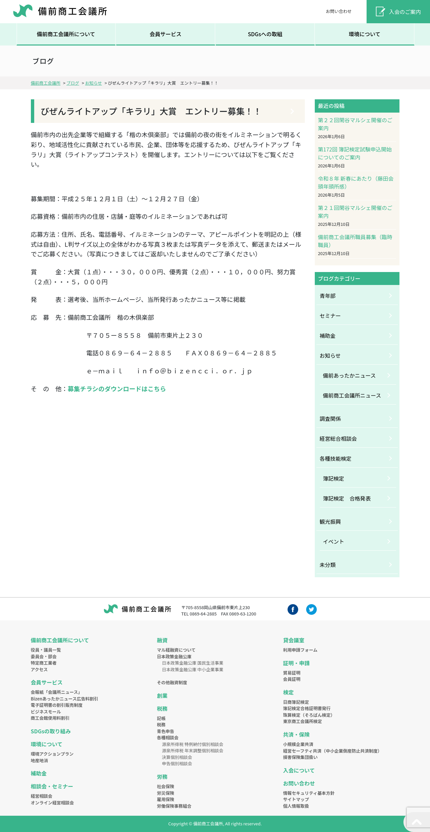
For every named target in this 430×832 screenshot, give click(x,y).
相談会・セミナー (52, 786)
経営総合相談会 (338, 438)
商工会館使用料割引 (50, 718)
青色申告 (165, 731)
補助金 (328, 335)
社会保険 (165, 786)
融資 (162, 640)
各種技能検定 (336, 458)
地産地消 (39, 760)
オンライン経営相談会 (52, 802)
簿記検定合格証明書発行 (307, 708)
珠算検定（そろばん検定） (309, 715)
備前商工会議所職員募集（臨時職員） (355, 241)
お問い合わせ (339, 11)
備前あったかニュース (349, 375)
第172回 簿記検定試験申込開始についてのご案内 (355, 153)
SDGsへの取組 (265, 34)
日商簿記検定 (296, 702)
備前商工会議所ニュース (352, 395)
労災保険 (165, 793)
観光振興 (330, 521)
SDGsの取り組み (51, 731)
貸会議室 (293, 640)
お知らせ (330, 355)
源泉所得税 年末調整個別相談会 (192, 750)
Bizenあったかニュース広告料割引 (64, 698)
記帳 (161, 718)
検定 (288, 692)
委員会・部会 (44, 656)
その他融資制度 (172, 682)
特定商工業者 (44, 663)
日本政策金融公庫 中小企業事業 (192, 669)
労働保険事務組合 (174, 806)
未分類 (328, 565)
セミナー (330, 316)
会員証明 (292, 679)
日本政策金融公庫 (174, 656)
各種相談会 (168, 737)
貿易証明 (292, 673)
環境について (365, 34)
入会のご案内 (405, 12)
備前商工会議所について (66, 34)
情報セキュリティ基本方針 (309, 793)
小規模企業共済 (298, 744)
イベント (333, 541)
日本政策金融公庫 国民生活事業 (192, 663)
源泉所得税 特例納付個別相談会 (192, 744)
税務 (162, 708)
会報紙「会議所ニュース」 (56, 692)
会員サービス (165, 34)
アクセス (39, 669)
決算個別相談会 (177, 757)
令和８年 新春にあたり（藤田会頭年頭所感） (356, 182)
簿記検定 (333, 478)
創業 (162, 695)
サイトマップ (296, 799)
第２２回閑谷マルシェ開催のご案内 (355, 124)
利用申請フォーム (300, 650)
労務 (162, 777)
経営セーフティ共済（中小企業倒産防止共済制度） (332, 751)
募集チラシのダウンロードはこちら (117, 388)
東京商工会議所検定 (302, 721)
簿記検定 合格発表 (347, 498)
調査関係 (330, 418)
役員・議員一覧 (46, 650)
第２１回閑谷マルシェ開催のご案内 (355, 212)
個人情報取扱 (296, 806)
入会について (299, 770)
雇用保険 (165, 799)
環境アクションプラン (52, 754)
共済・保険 (296, 734)
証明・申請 (296, 663)
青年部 (328, 296)
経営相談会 (41, 796)
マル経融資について (176, 650)
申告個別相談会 (177, 763)
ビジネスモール (46, 711)
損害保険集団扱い (300, 757)
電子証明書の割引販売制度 (57, 705)
